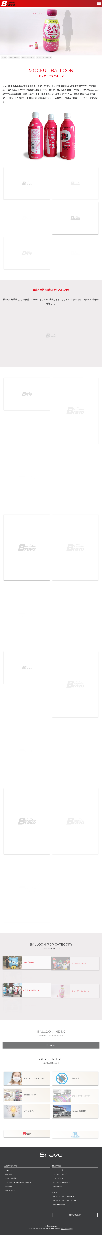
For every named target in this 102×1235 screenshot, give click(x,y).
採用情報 (8, 1186)
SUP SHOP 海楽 (59, 1204)
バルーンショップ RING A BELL (65, 1196)
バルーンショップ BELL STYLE (64, 1200)
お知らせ (8, 1170)
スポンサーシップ (59, 1174)
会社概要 (8, 1174)
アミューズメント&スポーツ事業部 (18, 1182)
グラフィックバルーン (61, 1182)
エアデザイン (58, 1178)
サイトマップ (10, 1190)
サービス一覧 (58, 1170)
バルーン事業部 (11, 1178)
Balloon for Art (58, 1186)
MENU (52, 1047)
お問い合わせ (75, 1215)
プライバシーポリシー (67, 1228)
